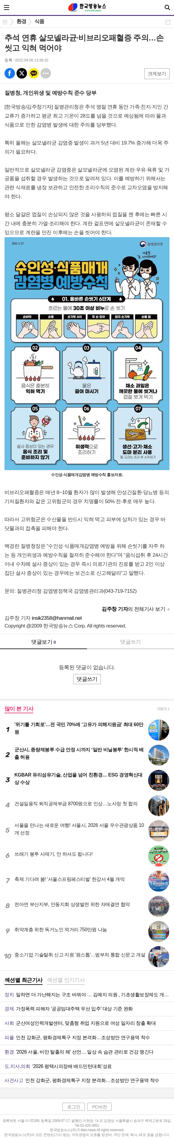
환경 (21, 21)
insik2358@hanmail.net (57, 618)
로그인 (73, 1106)
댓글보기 (43, 642)
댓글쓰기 (130, 642)
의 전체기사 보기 (133, 609)
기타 (45, 73)
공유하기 (167, 22)
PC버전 (99, 1106)
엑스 (21, 73)
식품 (39, 21)
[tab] (23, 981)
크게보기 (157, 73)
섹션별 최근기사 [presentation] (23, 980)
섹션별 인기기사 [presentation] (66, 980)
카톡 (33, 73)
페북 (9, 73)
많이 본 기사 (18, 709)
